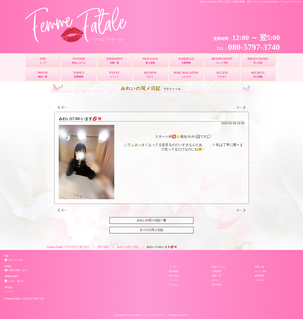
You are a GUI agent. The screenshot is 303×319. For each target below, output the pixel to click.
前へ (62, 107)
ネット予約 (260, 271)
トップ (172, 267)
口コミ (215, 280)
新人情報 (173, 271)
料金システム (219, 267)
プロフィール (172, 89)
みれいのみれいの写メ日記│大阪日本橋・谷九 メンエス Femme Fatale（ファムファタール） (251, 1)
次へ (241, 107)
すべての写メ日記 (151, 230)
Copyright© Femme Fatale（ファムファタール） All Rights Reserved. (151, 315)
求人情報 (216, 284)
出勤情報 (216, 271)
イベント (173, 280)
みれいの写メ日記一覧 (151, 220)
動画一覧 (216, 275)
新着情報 (259, 275)
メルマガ (259, 280)
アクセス (173, 284)
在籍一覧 (259, 267)
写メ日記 (173, 275)
